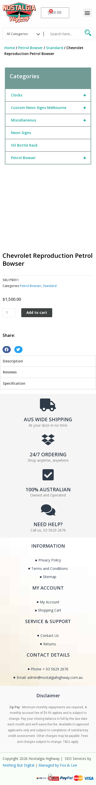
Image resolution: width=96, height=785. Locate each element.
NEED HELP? (48, 524)
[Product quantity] (9, 312)
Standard (54, 47)
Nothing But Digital (18, 765)
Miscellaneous (51, 120)
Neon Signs (21, 132)
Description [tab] (13, 361)
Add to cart (36, 312)
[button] (87, 12)
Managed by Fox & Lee (57, 765)
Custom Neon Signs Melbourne (51, 108)
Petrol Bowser (30, 47)
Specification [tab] (14, 383)
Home (9, 47)
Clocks (51, 95)
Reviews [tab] (10, 372)
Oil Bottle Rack (24, 145)
